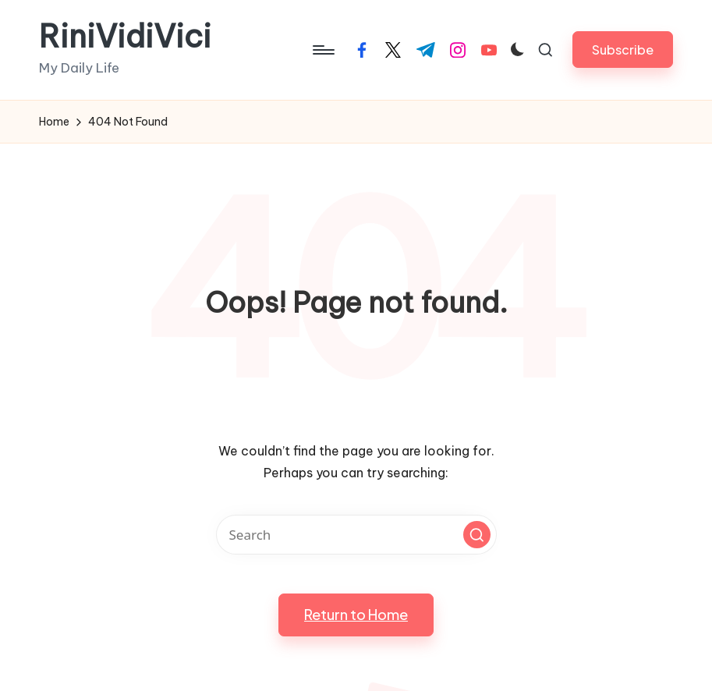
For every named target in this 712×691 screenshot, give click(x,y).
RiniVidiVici (125, 36)
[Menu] (322, 49)
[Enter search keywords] (356, 535)
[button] (622, 49)
